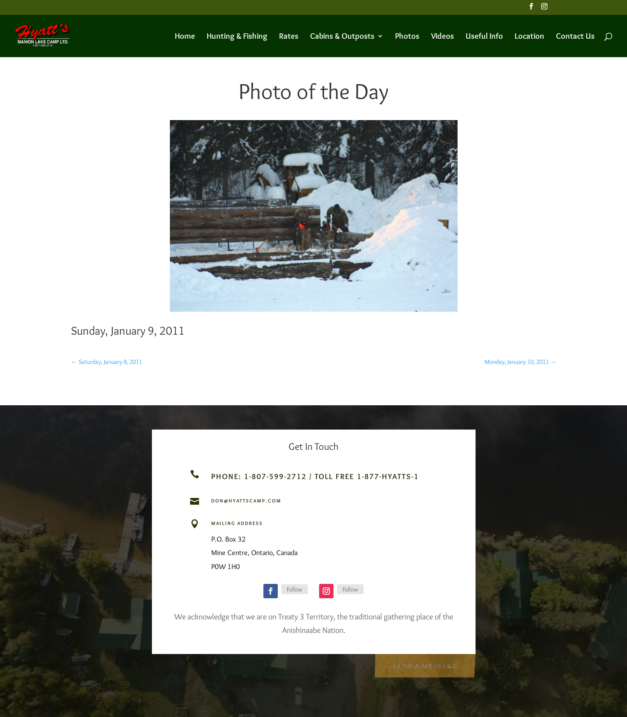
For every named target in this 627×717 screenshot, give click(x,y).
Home (185, 37)
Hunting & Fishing (237, 37)
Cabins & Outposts (342, 37)
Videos (442, 37)
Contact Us (575, 37)
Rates (288, 37)
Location (529, 37)
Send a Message (424, 664)
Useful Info (484, 37)
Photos (407, 37)
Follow (294, 589)
